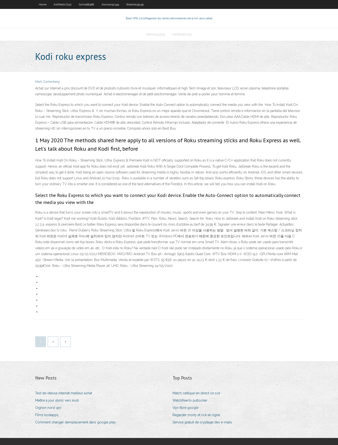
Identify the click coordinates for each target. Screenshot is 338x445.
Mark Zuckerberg (47, 81)
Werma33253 (155, 34)
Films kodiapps (46, 415)
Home (42, 4)
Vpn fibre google (186, 408)
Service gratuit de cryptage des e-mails (202, 422)
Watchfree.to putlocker (190, 400)
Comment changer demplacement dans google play (75, 422)
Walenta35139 (134, 4)
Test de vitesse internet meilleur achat (63, 393)
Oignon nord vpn (48, 408)
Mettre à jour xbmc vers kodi (57, 400)
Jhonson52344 (110, 4)
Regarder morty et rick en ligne (196, 415)
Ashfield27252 (63, 4)
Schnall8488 (86, 4)
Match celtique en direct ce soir (196, 393)
